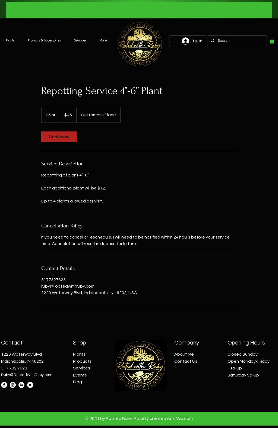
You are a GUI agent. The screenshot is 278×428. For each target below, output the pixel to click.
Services (81, 368)
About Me (184, 354)
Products (82, 361)
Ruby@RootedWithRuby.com (26, 375)
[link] (59, 136)
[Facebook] (4, 385)
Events (80, 375)
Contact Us (185, 361)
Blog (77, 382)
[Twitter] (30, 385)
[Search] (236, 41)
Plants (79, 354)
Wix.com (184, 418)
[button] (272, 41)
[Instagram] (13, 385)
